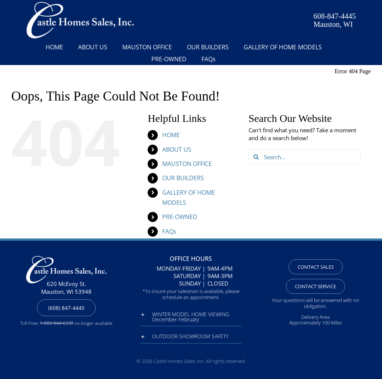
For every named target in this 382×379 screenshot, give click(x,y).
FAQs (169, 231)
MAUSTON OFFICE (187, 164)
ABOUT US (176, 149)
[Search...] (305, 157)
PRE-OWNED (179, 217)
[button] (190, 317)
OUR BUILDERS (183, 178)
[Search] (256, 157)
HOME (171, 135)
